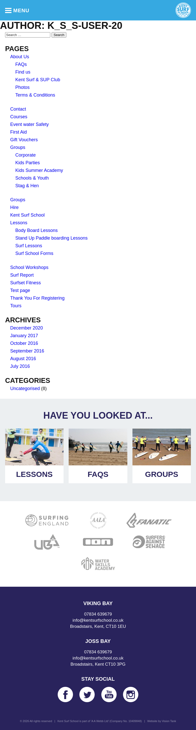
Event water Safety (29, 124)
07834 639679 (98, 614)
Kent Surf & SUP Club (37, 79)
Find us (22, 72)
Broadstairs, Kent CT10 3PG (97, 664)
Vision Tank (169, 721)
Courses (18, 116)
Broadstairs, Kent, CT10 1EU (98, 626)
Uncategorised (25, 388)
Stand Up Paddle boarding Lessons (51, 238)
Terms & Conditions (35, 95)
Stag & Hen (27, 185)
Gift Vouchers (24, 139)
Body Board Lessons (36, 230)
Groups (17, 147)
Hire (14, 207)
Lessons (18, 222)
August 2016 (23, 358)
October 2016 (24, 343)
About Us (19, 56)
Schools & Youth (32, 178)
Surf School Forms (34, 253)
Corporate (25, 155)
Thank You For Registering (37, 298)
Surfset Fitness (25, 282)
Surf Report (22, 275)
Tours (15, 305)
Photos (22, 87)
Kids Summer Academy (39, 170)
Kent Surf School (27, 215)
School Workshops (29, 267)
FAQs (21, 64)
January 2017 (24, 335)
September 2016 (27, 351)
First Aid (18, 132)
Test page (20, 290)
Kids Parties (27, 162)
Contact (18, 109)
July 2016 (20, 366)
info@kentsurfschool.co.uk (98, 620)
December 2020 (26, 328)
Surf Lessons (28, 245)
